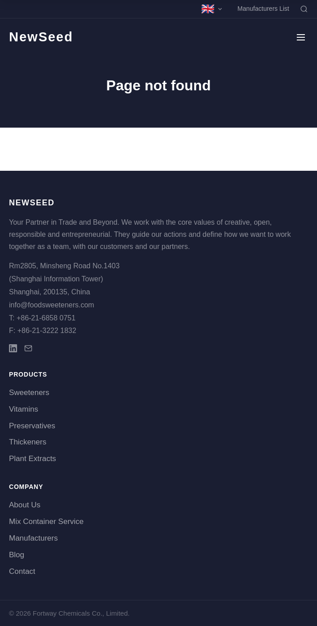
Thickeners (27, 442)
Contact (22, 571)
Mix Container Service (46, 521)
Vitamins (23, 409)
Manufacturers (33, 538)
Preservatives (32, 426)
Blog (16, 555)
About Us (24, 505)
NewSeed (41, 37)
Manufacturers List (263, 8)
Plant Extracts (32, 458)
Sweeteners (29, 392)
